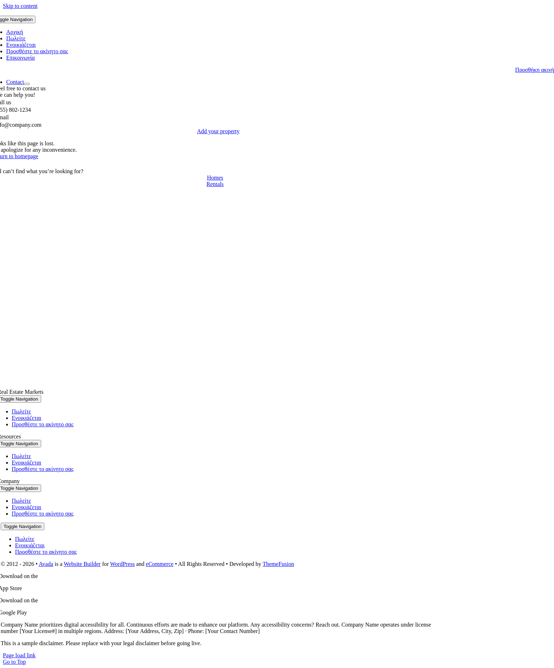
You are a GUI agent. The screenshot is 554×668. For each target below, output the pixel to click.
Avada (46, 564)
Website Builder (82, 564)
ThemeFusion (278, 564)
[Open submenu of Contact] (27, 84)
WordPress (122, 564)
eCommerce (159, 564)
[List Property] (218, 131)
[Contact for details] (215, 178)
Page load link (19, 655)
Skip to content (20, 6)
